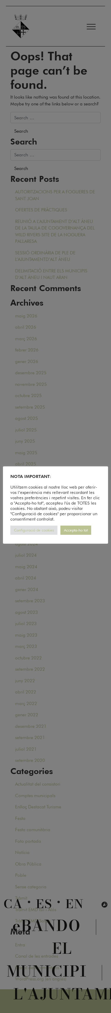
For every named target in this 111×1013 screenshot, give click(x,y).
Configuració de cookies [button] (34, 530)
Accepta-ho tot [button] (76, 530)
